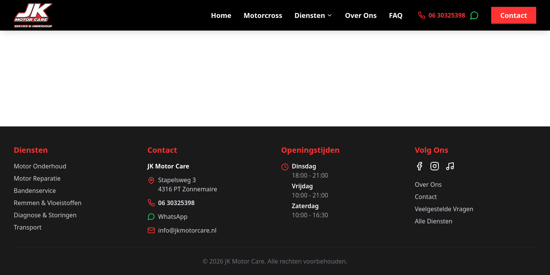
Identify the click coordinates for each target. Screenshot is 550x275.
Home (221, 15)
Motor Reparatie (37, 178)
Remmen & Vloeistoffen (47, 203)
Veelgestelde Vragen (444, 209)
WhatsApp (173, 216)
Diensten (313, 15)
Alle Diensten (434, 221)
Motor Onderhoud (40, 166)
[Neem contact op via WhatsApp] (474, 15)
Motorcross (263, 15)
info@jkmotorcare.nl (187, 230)
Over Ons (361, 15)
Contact (513, 15)
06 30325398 (176, 203)
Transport (28, 227)
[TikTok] (450, 166)
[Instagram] (434, 166)
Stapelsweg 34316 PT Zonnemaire (187, 184)
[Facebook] (419, 166)
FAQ (396, 15)
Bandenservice (35, 190)
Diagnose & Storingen (45, 215)
